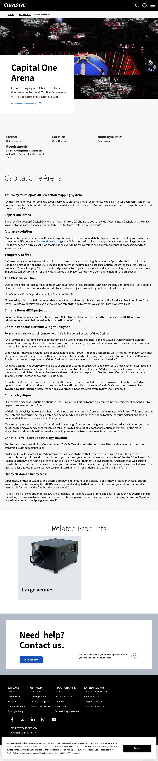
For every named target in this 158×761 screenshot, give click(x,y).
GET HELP (36, 687)
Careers (59, 691)
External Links (94, 687)
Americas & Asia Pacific (23, 732)
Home (11, 14)
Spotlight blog (15, 711)
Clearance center (17, 706)
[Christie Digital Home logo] (13, 5)
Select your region (24, 728)
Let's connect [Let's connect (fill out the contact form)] (31, 659)
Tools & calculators (40, 706)
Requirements (17, 146)
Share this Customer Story (23, 103)
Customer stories (41, 14)
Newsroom (61, 706)
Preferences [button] (74, 753)
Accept (137, 748)
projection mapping (50, 241)
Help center (25, 14)
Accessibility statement (67, 711)
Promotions (14, 696)
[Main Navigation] (152, 5)
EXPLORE (13, 687)
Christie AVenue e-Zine (96, 691)
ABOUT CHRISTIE (65, 687)
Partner (11, 137)
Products (13, 691)
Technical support (39, 701)
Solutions (13, 701)
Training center (38, 696)
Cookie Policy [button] (12, 753)
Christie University (94, 706)
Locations (60, 701)
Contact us (36, 691)
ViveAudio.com (92, 696)
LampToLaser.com (93, 701)
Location (58, 137)
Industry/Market (110, 137)
